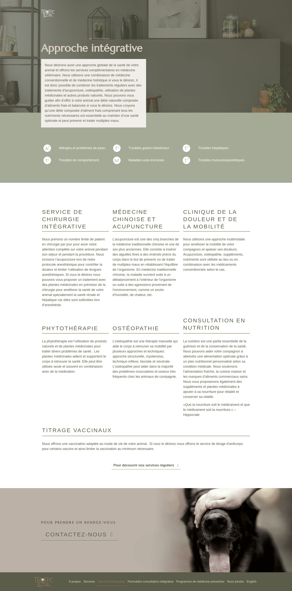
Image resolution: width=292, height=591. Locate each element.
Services (89, 581)
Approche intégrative (111, 581)
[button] (254, 22)
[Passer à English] (251, 581)
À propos (75, 581)
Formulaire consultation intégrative (151, 581)
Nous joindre (235, 581)
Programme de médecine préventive (200, 581)
